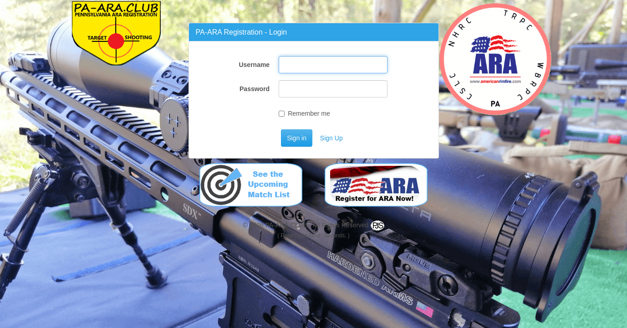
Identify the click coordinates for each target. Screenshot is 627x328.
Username (254, 64)
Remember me (304, 113)
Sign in (296, 138)
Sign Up (331, 138)
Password (255, 88)
